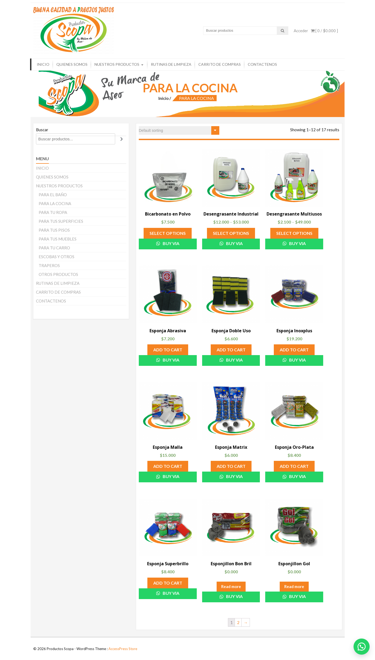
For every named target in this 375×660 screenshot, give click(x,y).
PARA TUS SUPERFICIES (61, 221)
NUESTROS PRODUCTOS (116, 64)
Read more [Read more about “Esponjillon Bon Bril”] (231, 586)
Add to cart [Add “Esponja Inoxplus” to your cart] (294, 349)
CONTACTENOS (262, 64)
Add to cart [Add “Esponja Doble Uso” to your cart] (231, 349)
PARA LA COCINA (55, 203)
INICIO (43, 64)
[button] (362, 647)
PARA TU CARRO (54, 247)
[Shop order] (179, 130)
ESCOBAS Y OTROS (56, 256)
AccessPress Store (122, 649)
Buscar (42, 129)
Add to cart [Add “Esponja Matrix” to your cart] (231, 466)
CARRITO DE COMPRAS (219, 64)
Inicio (163, 98)
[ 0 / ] (324, 30)
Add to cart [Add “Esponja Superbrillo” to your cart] (167, 582)
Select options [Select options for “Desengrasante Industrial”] (231, 233)
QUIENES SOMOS (72, 64)
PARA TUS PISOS (54, 230)
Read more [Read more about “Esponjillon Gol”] (294, 586)
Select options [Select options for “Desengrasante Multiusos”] (294, 233)
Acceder (301, 30)
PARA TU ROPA (53, 212)
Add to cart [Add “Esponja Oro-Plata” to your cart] (294, 466)
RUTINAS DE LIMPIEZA (171, 64)
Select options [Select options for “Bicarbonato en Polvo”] (168, 233)
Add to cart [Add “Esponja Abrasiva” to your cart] (167, 349)
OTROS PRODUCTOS (58, 274)
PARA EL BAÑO (53, 194)
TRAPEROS (49, 265)
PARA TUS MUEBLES (58, 238)
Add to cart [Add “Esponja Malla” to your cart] (167, 466)
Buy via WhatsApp (168, 245)
